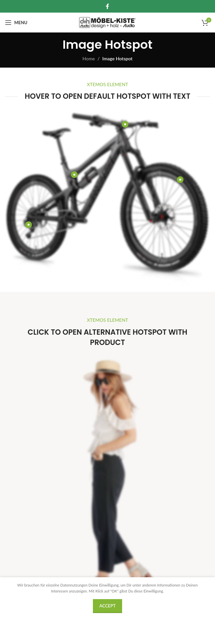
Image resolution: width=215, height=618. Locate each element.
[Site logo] (107, 22)
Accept (108, 605)
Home (89, 58)
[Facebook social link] (107, 6)
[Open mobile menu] (16, 22)
